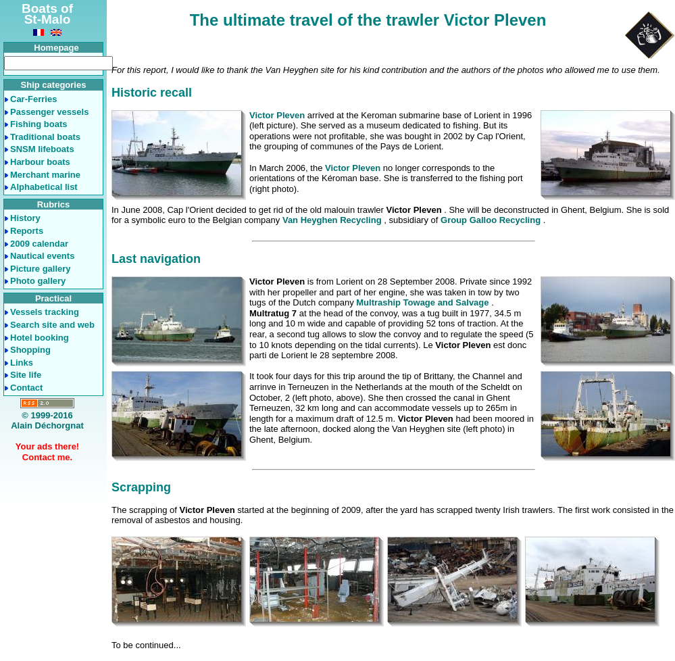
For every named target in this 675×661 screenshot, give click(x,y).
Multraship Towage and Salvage (423, 302)
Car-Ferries (33, 99)
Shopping (30, 350)
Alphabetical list (44, 187)
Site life (25, 375)
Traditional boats (45, 137)
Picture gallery (40, 269)
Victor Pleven (277, 115)
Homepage (56, 48)
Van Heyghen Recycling (333, 220)
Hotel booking (39, 338)
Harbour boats (40, 162)
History (25, 218)
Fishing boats (39, 124)
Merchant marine (45, 175)
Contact (26, 388)
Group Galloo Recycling (492, 220)
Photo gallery (38, 281)
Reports (26, 231)
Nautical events (42, 256)
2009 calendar (39, 244)
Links (21, 363)
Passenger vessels (49, 112)
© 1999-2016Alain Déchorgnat (47, 420)
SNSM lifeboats (42, 149)
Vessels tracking (44, 312)
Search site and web (52, 325)
